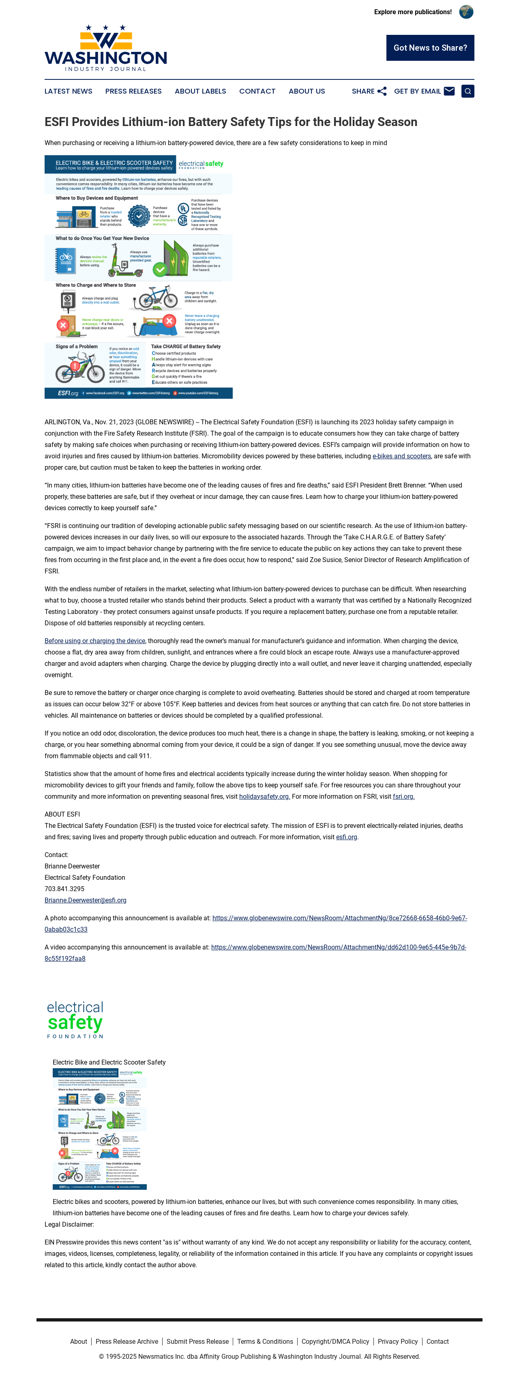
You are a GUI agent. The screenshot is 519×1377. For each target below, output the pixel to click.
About (78, 1341)
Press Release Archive (127, 1341)
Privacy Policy (398, 1341)
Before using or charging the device (95, 641)
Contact (257, 91)
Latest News (68, 91)
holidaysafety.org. (264, 796)
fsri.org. (404, 796)
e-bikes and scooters (402, 456)
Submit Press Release (198, 1341)
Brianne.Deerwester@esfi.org (86, 900)
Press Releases (133, 91)
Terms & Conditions (265, 1341)
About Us (307, 91)
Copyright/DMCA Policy (335, 1341)
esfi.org (346, 837)
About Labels (200, 91)
